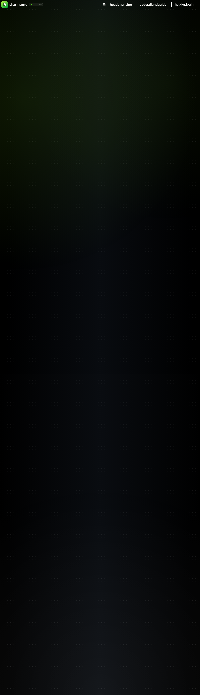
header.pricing (121, 4)
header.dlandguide (152, 4)
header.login (184, 4)
